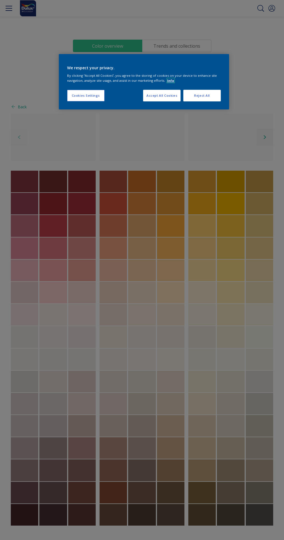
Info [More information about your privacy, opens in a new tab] (170, 80)
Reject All (202, 95)
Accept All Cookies (161, 95)
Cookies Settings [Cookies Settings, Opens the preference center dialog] (86, 95)
